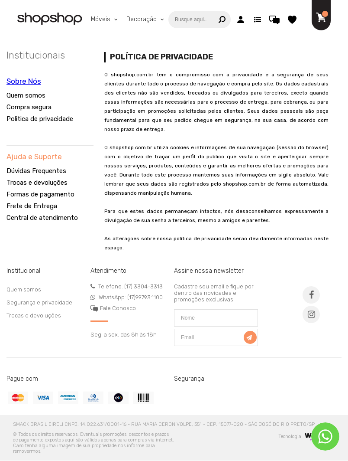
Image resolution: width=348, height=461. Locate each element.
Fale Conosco (118, 308)
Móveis (101, 19)
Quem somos (25, 95)
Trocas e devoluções (37, 182)
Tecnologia (302, 436)
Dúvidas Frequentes (36, 171)
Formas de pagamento (40, 194)
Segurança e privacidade (39, 302)
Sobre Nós (23, 81)
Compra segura (29, 107)
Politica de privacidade (39, 119)
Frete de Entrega (31, 206)
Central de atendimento (42, 218)
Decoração (142, 19)
